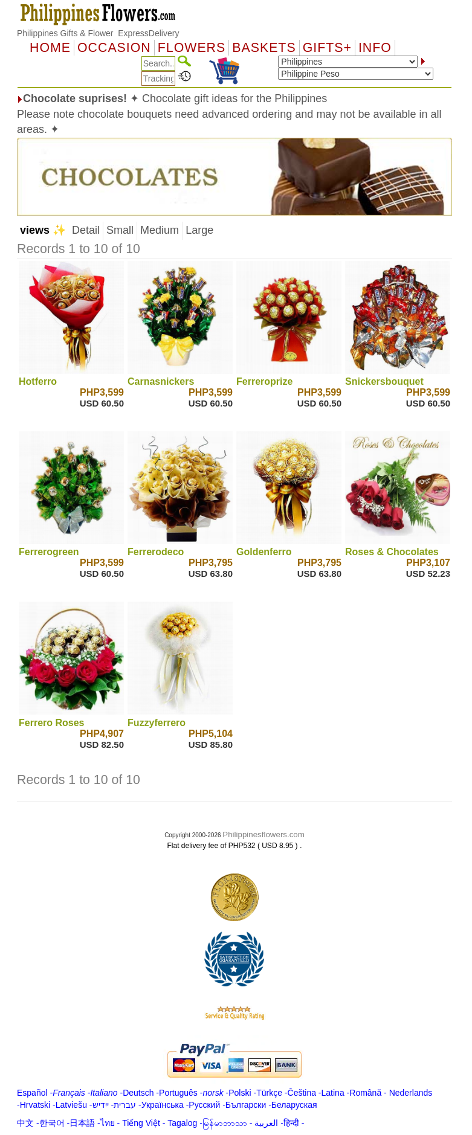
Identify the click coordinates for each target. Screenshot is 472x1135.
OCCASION (114, 47)
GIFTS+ (327, 47)
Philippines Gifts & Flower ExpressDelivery (98, 33)
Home (50, 47)
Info (375, 47)
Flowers (191, 47)
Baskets (264, 47)
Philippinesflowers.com (263, 834)
